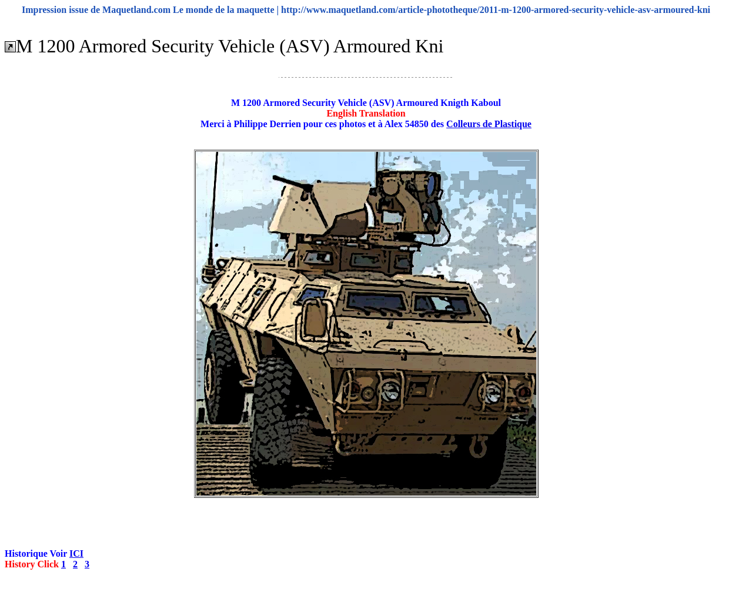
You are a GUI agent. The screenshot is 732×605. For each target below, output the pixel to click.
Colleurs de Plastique (489, 124)
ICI (76, 554)
